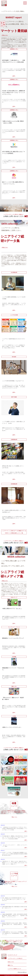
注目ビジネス (11, 961)
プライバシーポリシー (22, 972)
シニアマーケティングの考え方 (15, 958)
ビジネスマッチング (12, 955)
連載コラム (10, 965)
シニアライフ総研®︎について (14, 968)
